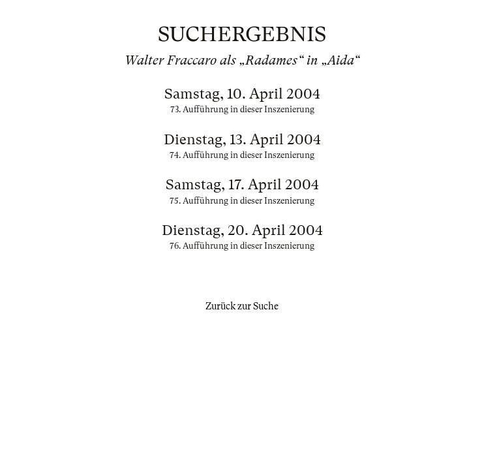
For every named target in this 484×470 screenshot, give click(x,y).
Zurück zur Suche (242, 306)
